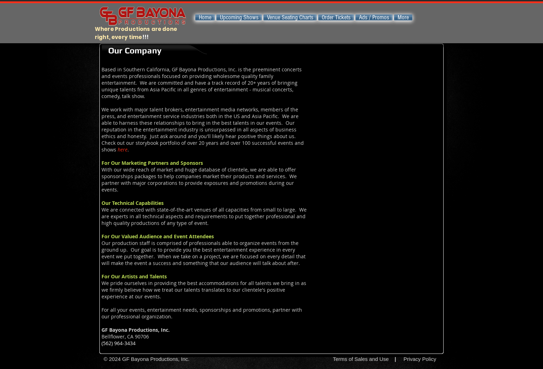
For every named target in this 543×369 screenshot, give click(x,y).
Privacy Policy (420, 359)
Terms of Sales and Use (361, 359)
